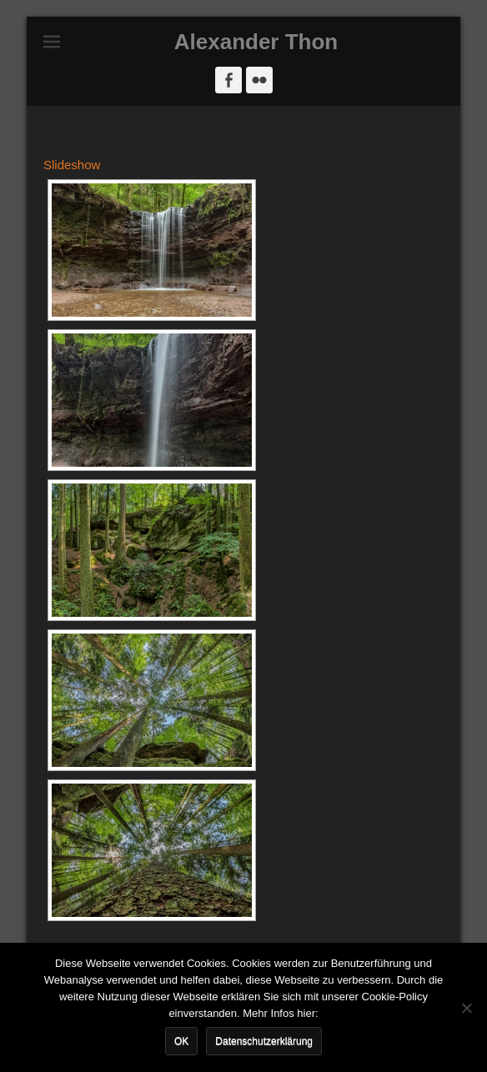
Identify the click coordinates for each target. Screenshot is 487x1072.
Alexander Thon (256, 41)
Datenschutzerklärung (264, 1041)
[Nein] (466, 1007)
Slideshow (71, 165)
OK (181, 1041)
